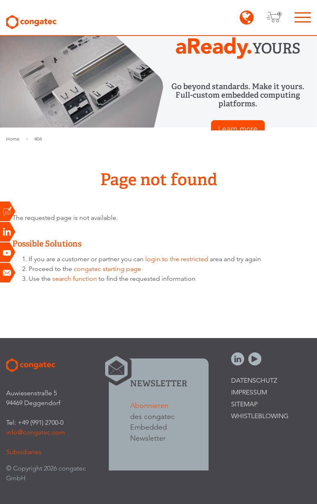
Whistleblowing (259, 416)
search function (74, 278)
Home (13, 139)
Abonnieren (149, 405)
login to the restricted (176, 259)
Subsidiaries (23, 452)
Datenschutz (254, 380)
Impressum (249, 392)
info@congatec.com (35, 432)
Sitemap (244, 404)
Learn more (238, 128)
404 (38, 139)
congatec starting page (107, 269)
